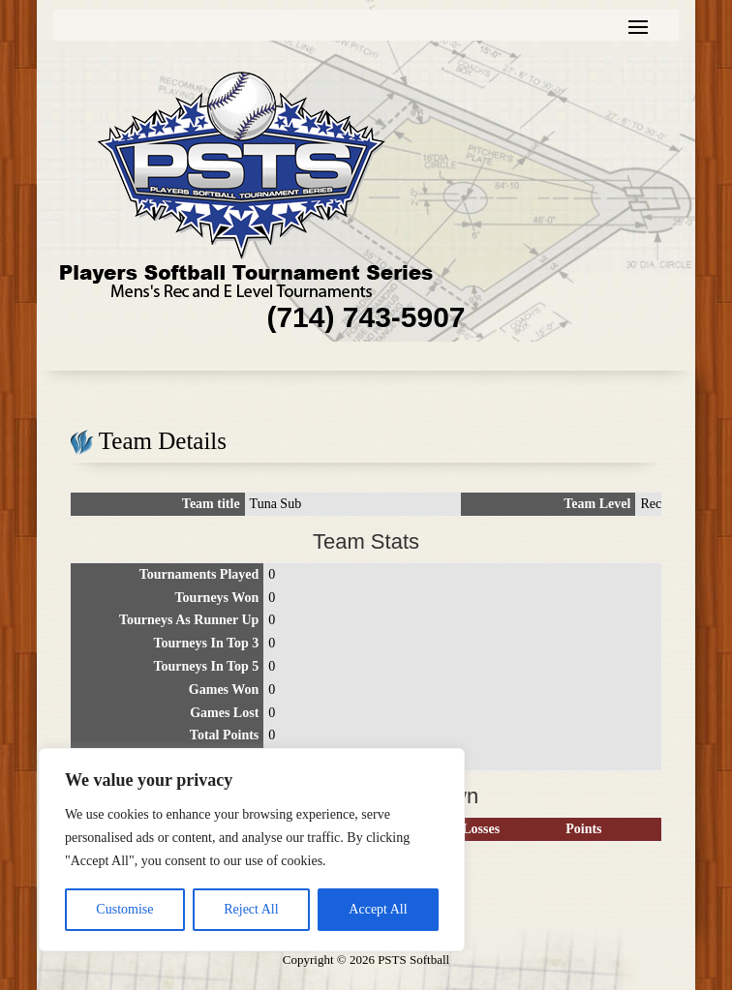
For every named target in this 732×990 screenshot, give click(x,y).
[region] (252, 849)
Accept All (378, 909)
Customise (124, 909)
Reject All (251, 909)
